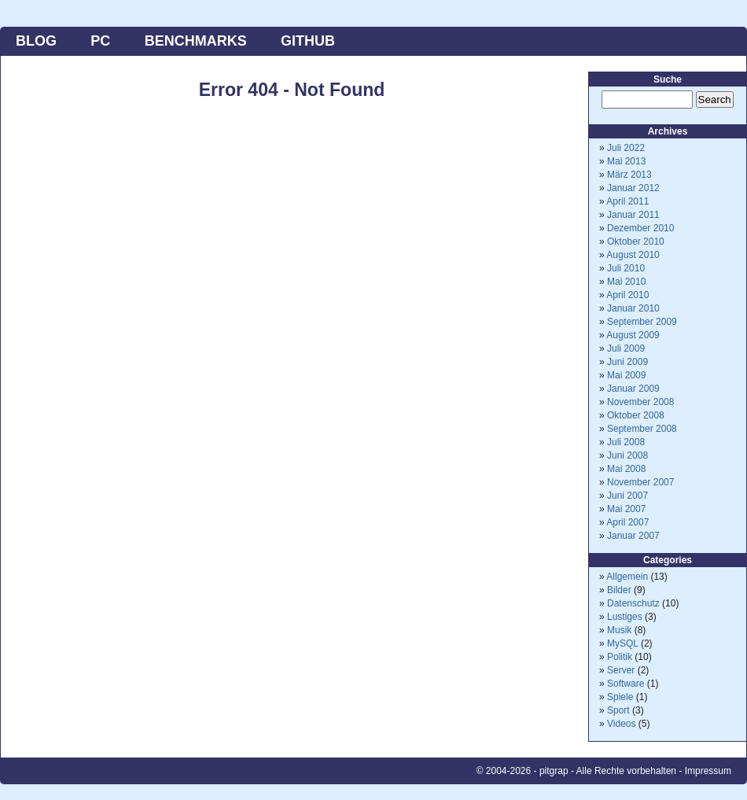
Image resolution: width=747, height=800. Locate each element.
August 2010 (632, 254)
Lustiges (624, 616)
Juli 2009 (626, 348)
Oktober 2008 (635, 415)
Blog (36, 41)
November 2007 (640, 482)
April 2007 (627, 522)
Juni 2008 (627, 455)
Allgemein (627, 576)
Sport (618, 710)
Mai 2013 (626, 161)
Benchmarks (196, 41)
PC (100, 41)
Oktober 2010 (635, 241)
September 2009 (642, 321)
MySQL (622, 643)
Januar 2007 (633, 535)
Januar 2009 (633, 388)
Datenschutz (633, 603)
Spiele (620, 696)
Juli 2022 (626, 147)
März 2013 (629, 174)
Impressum (708, 770)
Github (308, 41)
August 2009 (632, 335)
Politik (619, 656)
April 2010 (627, 294)
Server (621, 670)
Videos (621, 723)
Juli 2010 (626, 268)
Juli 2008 (626, 442)
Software (625, 683)
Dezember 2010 (640, 228)
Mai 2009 (626, 375)
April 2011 (627, 201)
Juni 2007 (627, 495)
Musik (619, 630)
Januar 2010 (633, 308)
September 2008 (642, 428)
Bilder (619, 589)
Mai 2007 (626, 508)
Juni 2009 (627, 361)
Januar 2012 (633, 188)
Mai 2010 (626, 281)
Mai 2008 (626, 468)
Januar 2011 (633, 214)
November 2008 (640, 401)
